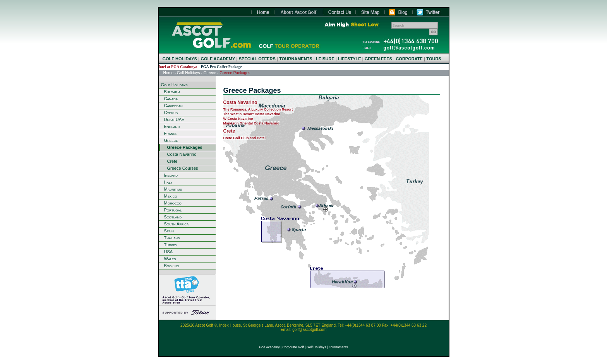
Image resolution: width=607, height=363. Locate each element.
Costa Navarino (182, 154)
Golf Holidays (188, 73)
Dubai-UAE (174, 119)
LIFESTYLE (349, 58)
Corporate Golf (293, 347)
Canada (171, 98)
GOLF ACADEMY (218, 58)
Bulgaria (172, 91)
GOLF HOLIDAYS (180, 58)
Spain (169, 230)
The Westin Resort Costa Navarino (251, 114)
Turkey (170, 244)
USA (168, 251)
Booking (171, 265)
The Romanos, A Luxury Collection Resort (258, 109)
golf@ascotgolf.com (409, 48)
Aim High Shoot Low (351, 24)
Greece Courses (182, 168)
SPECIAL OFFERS (257, 58)
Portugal (173, 210)
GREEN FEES (378, 58)
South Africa (176, 224)
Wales (170, 258)
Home (211, 35)
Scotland (173, 217)
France (171, 133)
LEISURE (325, 58)
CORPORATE (409, 58)
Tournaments (338, 347)
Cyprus (171, 112)
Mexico (170, 196)
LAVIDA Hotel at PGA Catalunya (174, 67)
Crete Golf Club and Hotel (244, 138)
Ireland (171, 175)
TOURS (433, 58)
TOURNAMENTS (295, 58)
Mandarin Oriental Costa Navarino (251, 123)
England (172, 126)
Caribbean (173, 105)
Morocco (173, 203)
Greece (209, 73)
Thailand (172, 237)
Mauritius (173, 189)
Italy (168, 182)
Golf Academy (269, 347)
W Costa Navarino (238, 119)
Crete (172, 161)
